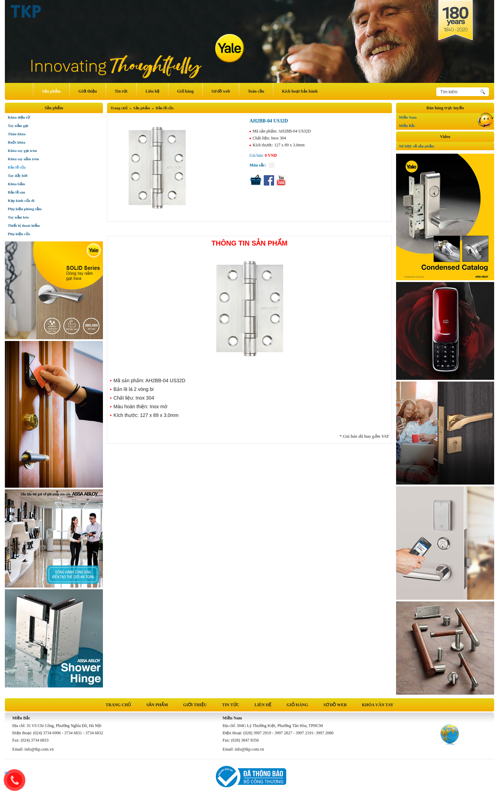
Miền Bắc (446, 124)
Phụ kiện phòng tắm (25, 209)
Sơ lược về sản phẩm (416, 146)
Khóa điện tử (18, 117)
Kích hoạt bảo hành (300, 91)
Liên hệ (152, 91)
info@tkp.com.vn (39, 749)
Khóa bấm (16, 184)
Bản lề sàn (16, 192)
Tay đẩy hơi (17, 175)
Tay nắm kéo (18, 217)
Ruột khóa (16, 142)
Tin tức (121, 91)
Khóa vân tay (377, 704)
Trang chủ (119, 108)
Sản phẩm (51, 91)
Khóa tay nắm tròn (23, 159)
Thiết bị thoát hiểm (24, 225)
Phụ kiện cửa (19, 234)
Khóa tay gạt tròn (22, 150)
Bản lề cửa (164, 108)
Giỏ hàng (185, 91)
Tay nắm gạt (18, 125)
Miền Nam (446, 116)
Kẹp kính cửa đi (21, 200)
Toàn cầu (256, 91)
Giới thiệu (87, 91)
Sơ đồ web (220, 91)
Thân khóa (16, 134)
